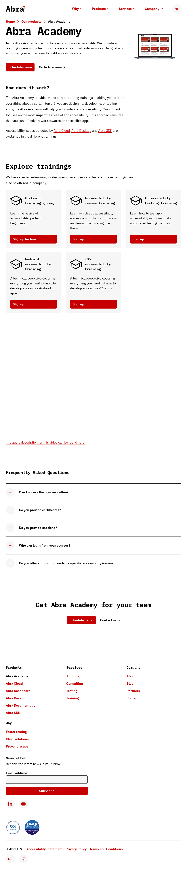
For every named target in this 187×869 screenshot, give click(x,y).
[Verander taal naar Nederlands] (176, 8)
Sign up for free (24, 239)
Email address (16, 773)
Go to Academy (52, 67)
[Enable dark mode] (23, 858)
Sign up (78, 239)
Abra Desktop (81, 130)
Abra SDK (105, 130)
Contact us (110, 620)
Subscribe (46, 791)
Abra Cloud (62, 130)
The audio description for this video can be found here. (45, 442)
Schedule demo (20, 67)
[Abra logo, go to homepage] (15, 9)
